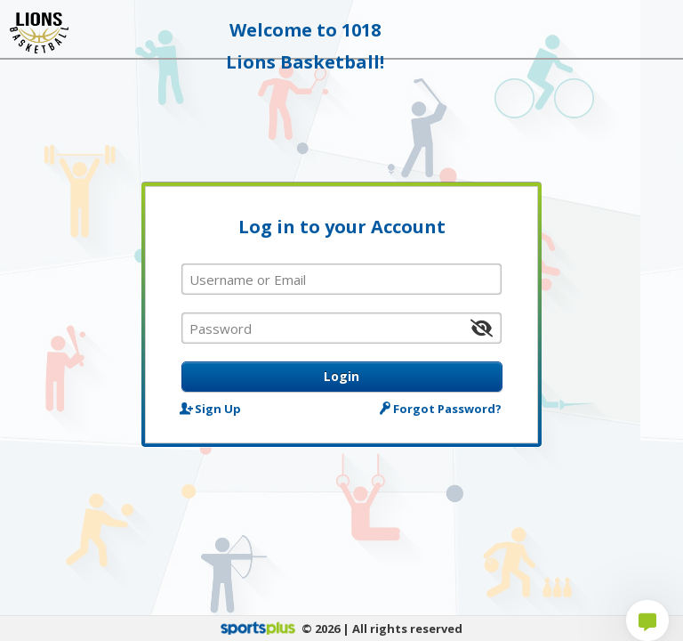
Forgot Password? (442, 408)
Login (341, 376)
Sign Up (211, 408)
